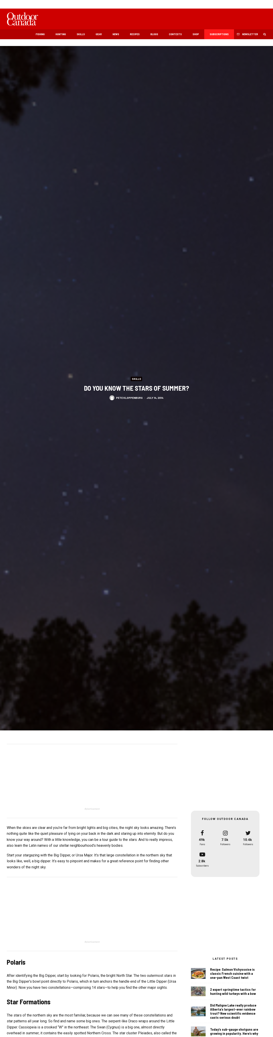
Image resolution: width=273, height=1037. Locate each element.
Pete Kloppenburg (129, 397)
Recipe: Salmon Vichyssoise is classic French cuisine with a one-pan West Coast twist (232, 973)
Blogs (154, 34)
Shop (196, 34)
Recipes (135, 34)
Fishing (40, 34)
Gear (99, 34)
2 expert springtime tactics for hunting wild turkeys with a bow (233, 991)
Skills (81, 34)
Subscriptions (219, 34)
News (115, 34)
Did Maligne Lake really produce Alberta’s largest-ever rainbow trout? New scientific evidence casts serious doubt (233, 1012)
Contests (175, 34)
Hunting (60, 34)
